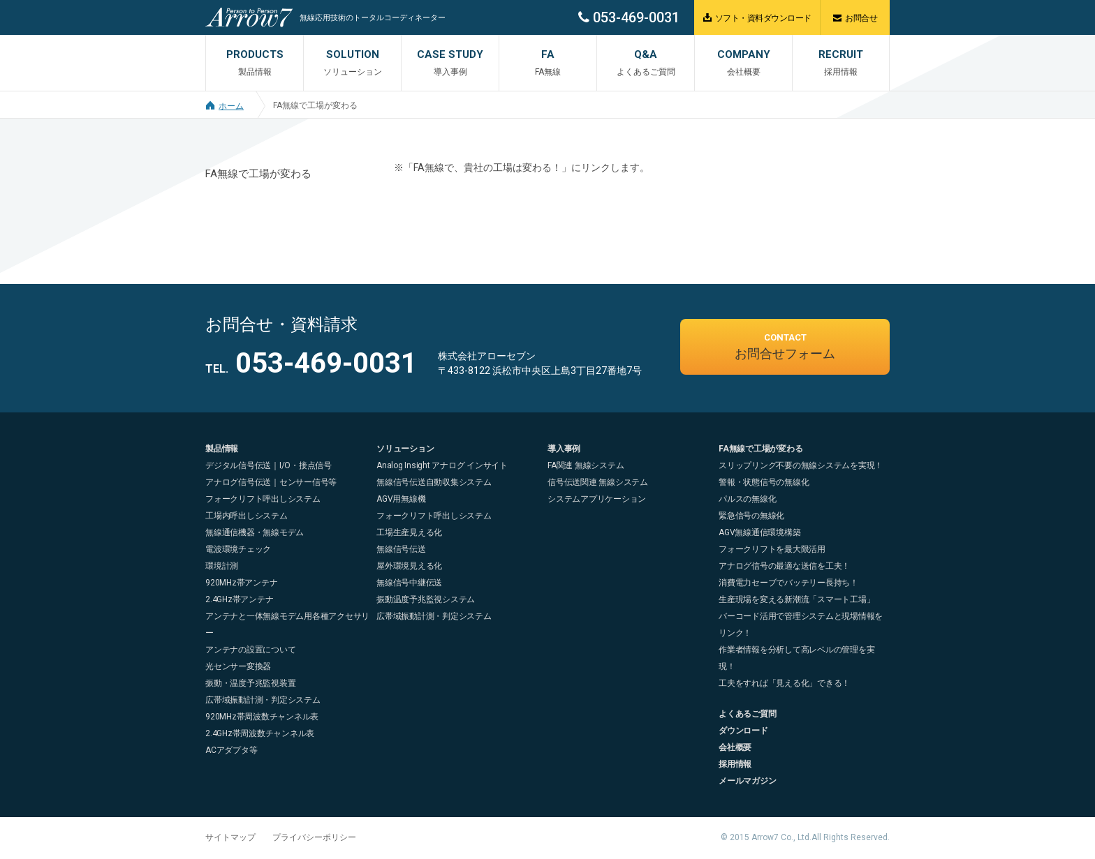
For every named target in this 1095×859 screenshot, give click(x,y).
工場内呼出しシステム (246, 516)
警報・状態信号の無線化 (764, 482)
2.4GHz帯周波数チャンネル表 (259, 733)
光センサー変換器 (238, 666)
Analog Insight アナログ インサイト (442, 465)
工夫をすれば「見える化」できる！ (784, 683)
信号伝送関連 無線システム (598, 482)
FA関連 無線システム (586, 465)
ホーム (224, 106)
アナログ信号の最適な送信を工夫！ (784, 566)
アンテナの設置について (250, 650)
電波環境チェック (238, 549)
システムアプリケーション (597, 499)
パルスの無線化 (747, 499)
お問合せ (855, 18)
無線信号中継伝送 (409, 583)
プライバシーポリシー (314, 837)
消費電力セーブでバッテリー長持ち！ (788, 583)
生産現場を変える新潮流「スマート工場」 (796, 599)
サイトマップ (230, 837)
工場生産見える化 (409, 532)
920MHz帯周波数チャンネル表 (261, 717)
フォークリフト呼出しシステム (263, 499)
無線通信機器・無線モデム (254, 532)
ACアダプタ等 (231, 750)
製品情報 (221, 449)
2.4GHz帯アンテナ (239, 599)
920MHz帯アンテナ (241, 583)
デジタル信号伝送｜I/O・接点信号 (268, 465)
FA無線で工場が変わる (315, 105)
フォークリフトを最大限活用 (772, 549)
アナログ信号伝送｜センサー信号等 (271, 482)
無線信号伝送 (401, 549)
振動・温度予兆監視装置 (250, 683)
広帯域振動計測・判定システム (263, 700)
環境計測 (221, 566)
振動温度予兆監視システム (425, 599)
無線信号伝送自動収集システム (434, 482)
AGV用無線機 (400, 499)
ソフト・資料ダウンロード (757, 17)
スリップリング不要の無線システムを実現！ (801, 465)
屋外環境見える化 (409, 566)
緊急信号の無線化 (751, 516)
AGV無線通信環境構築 (759, 532)
